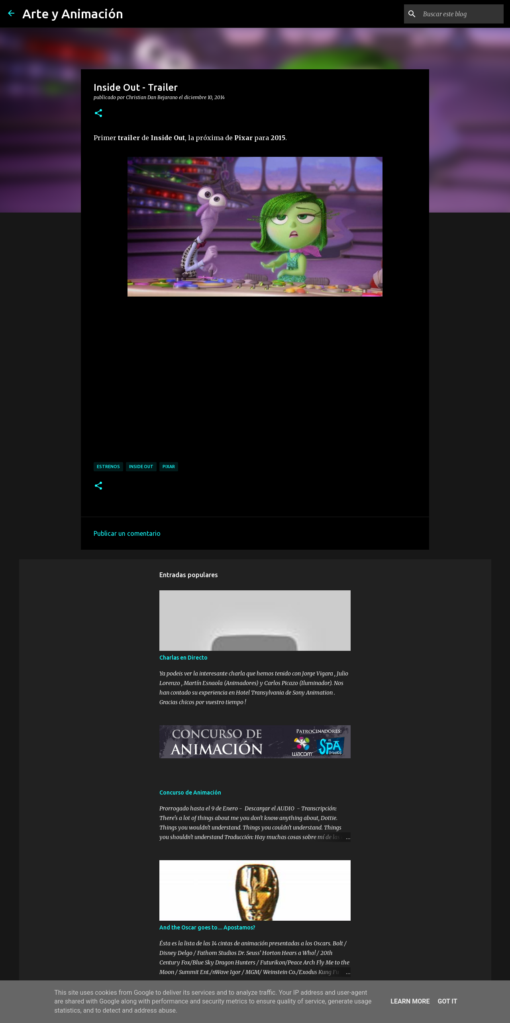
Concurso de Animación (190, 792)
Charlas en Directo (183, 657)
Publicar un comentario (127, 533)
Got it (447, 1001)
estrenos (108, 466)
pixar (169, 466)
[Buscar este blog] (462, 13)
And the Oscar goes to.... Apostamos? (207, 927)
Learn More (410, 1001)
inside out (141, 466)
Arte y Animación (72, 13)
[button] (98, 113)
